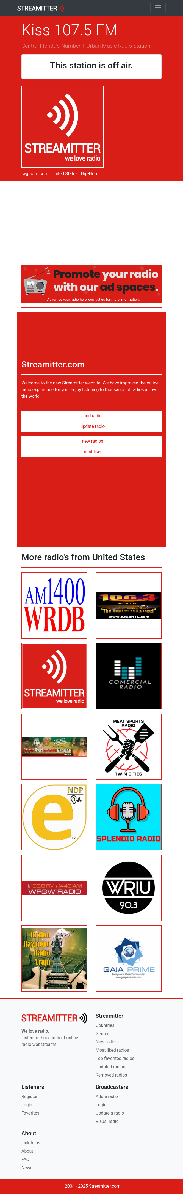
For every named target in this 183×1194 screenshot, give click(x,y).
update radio (91, 426)
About (27, 1151)
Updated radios (110, 1066)
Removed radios (111, 1075)
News (26, 1167)
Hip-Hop (88, 173)
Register (29, 1096)
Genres (102, 1033)
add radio (91, 415)
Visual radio (107, 1121)
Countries (105, 1025)
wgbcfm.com (34, 173)
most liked (91, 451)
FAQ (25, 1159)
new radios (91, 441)
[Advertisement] (91, 224)
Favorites (30, 1113)
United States (64, 173)
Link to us (30, 1142)
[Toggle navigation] (158, 7)
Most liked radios (112, 1050)
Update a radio (110, 1113)
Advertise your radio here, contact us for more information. (92, 299)
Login (26, 1104)
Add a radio (107, 1096)
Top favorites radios (115, 1058)
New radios (107, 1042)
